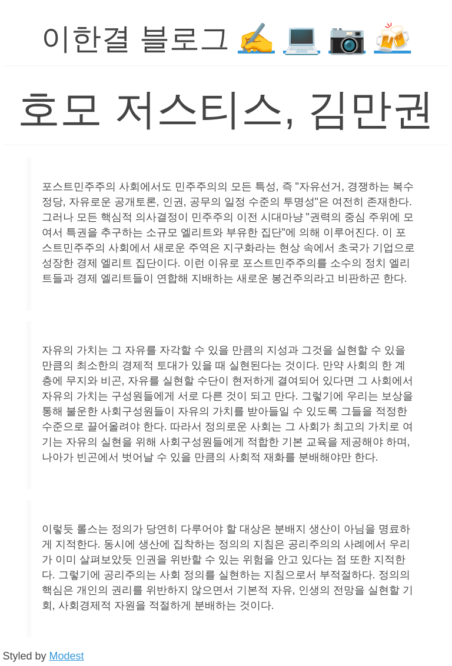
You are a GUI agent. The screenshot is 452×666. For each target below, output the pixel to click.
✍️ (256, 38)
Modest (66, 656)
